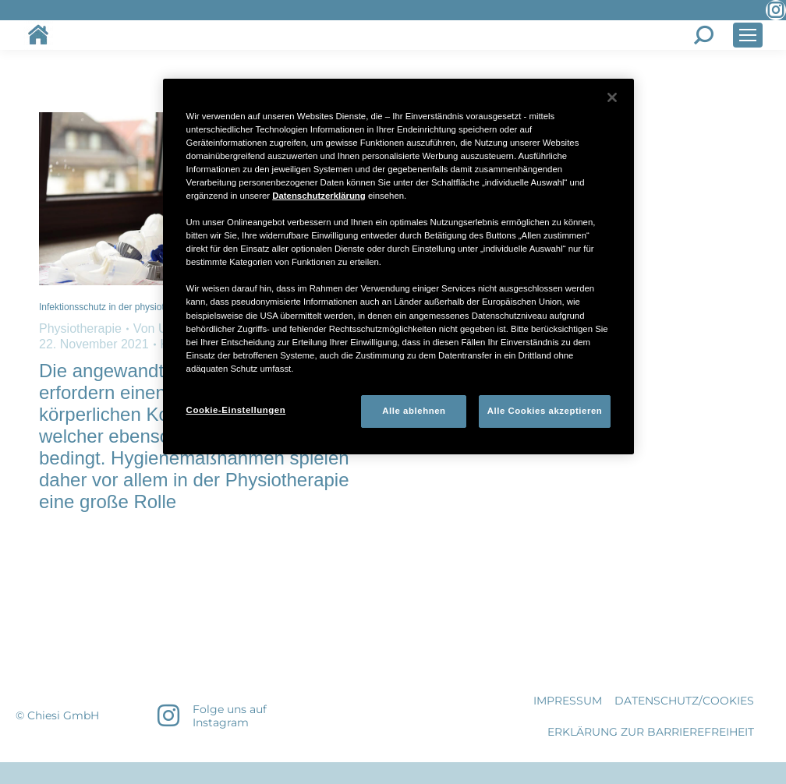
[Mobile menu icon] (748, 35)
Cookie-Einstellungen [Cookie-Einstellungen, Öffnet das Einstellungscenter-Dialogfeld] (236, 410)
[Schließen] (612, 97)
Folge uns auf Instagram (230, 715)
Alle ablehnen (413, 410)
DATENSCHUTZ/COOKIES (684, 701)
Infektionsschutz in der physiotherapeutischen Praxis (148, 307)
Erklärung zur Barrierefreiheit (650, 732)
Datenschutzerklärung (318, 195)
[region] (399, 266)
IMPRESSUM (567, 701)
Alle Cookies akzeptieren (545, 410)
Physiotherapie (80, 328)
